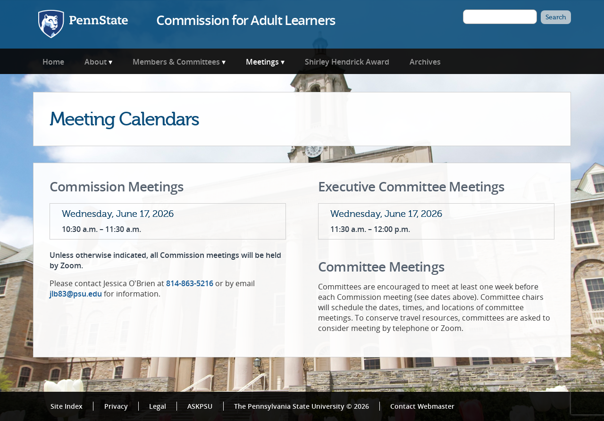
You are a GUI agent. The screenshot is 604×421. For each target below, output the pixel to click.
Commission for (245, 20)
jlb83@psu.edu (76, 294)
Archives (425, 62)
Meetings (262, 62)
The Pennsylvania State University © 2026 (301, 406)
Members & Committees (176, 62)
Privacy (116, 406)
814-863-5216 (189, 283)
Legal (157, 406)
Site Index (66, 406)
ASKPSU (199, 406)
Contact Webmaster (422, 406)
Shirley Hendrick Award (347, 62)
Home (53, 62)
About (95, 62)
